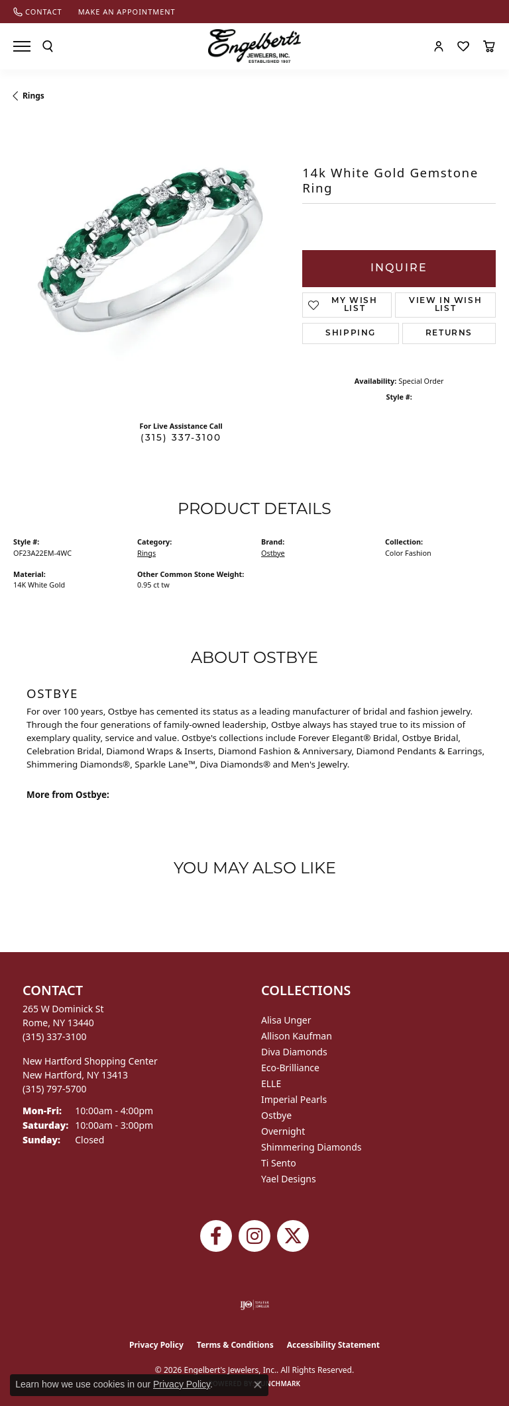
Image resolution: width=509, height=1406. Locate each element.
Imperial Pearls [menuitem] (294, 1099)
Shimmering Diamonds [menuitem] (311, 1147)
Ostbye (273, 553)
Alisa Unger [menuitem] (286, 1020)
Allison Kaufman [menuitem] (296, 1036)
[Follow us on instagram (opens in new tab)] (254, 1236)
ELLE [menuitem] (271, 1083)
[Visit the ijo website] (255, 1305)
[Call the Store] (55, 1036)
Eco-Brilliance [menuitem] (290, 1067)
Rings (33, 95)
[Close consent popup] (258, 1385)
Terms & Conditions (235, 1344)
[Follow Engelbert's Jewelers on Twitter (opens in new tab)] (293, 1236)
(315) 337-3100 (181, 438)
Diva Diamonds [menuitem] (294, 1051)
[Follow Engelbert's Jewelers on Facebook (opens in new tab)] (216, 1236)
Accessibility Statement (333, 1344)
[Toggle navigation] (22, 46)
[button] (48, 46)
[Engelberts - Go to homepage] (254, 46)
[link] (37, 11)
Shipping (350, 333)
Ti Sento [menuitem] (278, 1163)
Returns (449, 333)
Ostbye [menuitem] (276, 1115)
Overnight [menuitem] (283, 1131)
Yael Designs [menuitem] (288, 1178)
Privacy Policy (156, 1344)
